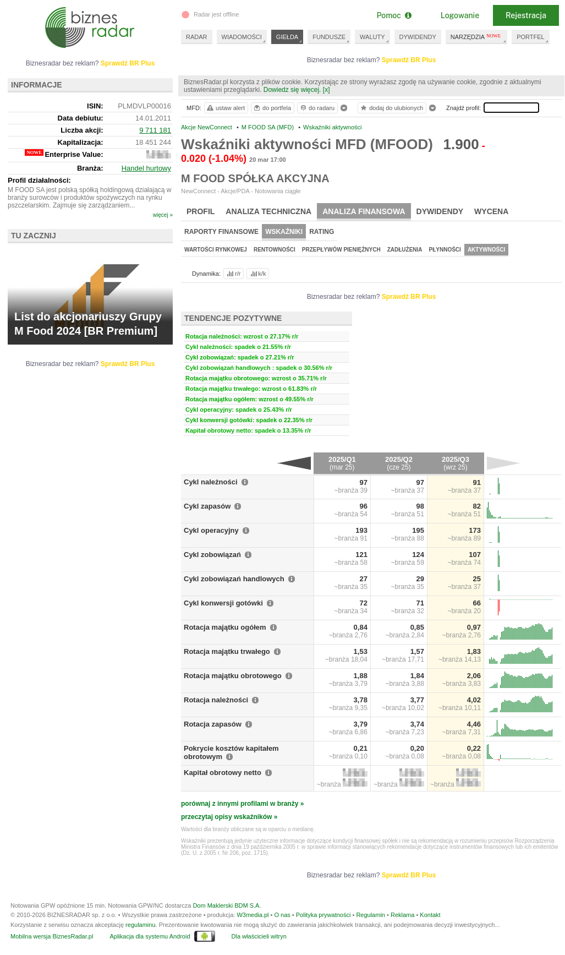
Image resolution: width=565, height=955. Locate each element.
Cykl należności (211, 482)
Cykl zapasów (207, 506)
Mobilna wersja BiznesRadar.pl (51, 936)
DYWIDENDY (417, 37)
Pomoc (393, 15)
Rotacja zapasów (213, 724)
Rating (321, 232)
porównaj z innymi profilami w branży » (242, 803)
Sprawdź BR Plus (409, 60)
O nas (282, 915)
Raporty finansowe (221, 232)
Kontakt (430, 915)
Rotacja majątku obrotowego (233, 676)
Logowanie (460, 15)
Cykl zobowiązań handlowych (234, 579)
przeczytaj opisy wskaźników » (229, 817)
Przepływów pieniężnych (341, 250)
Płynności (445, 250)
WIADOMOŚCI (242, 37)
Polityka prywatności (323, 915)
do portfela (272, 107)
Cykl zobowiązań (212, 554)
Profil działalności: (39, 180)
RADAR (196, 37)
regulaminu (140, 924)
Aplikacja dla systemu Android (149, 936)
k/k (257, 273)
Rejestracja (526, 15)
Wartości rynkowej (215, 250)
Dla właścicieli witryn (259, 936)
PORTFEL (531, 37)
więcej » (163, 215)
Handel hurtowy (146, 168)
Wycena (491, 211)
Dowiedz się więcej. (292, 90)
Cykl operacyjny (211, 530)
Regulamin (370, 915)
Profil (200, 211)
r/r (232, 273)
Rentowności (274, 250)
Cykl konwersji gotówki (223, 603)
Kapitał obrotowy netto (222, 772)
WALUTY (372, 37)
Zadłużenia (405, 250)
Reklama (402, 915)
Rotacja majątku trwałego (227, 651)
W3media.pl (252, 915)
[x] (326, 90)
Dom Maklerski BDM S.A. (227, 905)
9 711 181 (155, 130)
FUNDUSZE (328, 37)
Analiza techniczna (268, 211)
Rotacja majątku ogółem (225, 627)
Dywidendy (440, 211)
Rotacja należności (216, 700)
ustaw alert (225, 107)
